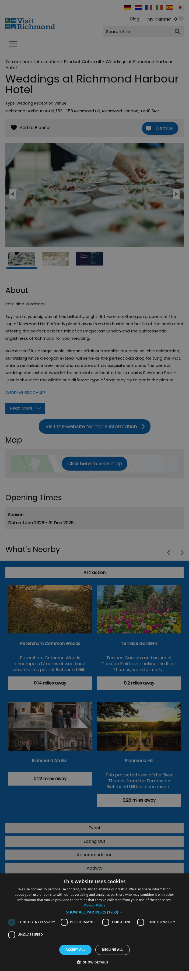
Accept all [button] (75, 949)
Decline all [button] (112, 949)
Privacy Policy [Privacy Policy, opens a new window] (94, 905)
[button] (94, 912)
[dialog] (94, 922)
